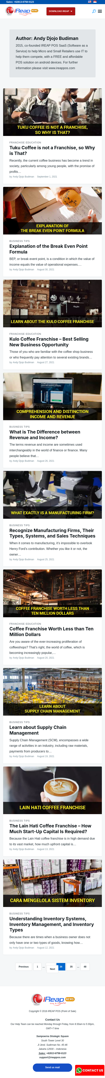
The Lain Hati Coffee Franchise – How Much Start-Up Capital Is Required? (50, 828)
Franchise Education (25, 142)
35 (71, 966)
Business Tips (19, 241)
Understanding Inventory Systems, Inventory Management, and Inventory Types (51, 924)
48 (85, 966)
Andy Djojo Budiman (23, 176)
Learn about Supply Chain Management (37, 730)
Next (52, 969)
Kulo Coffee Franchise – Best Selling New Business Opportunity (48, 342)
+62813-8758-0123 (56, 1053)
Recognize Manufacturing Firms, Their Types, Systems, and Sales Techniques (52, 533)
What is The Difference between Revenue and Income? (44, 434)
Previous (24, 966)
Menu (100, 11)
